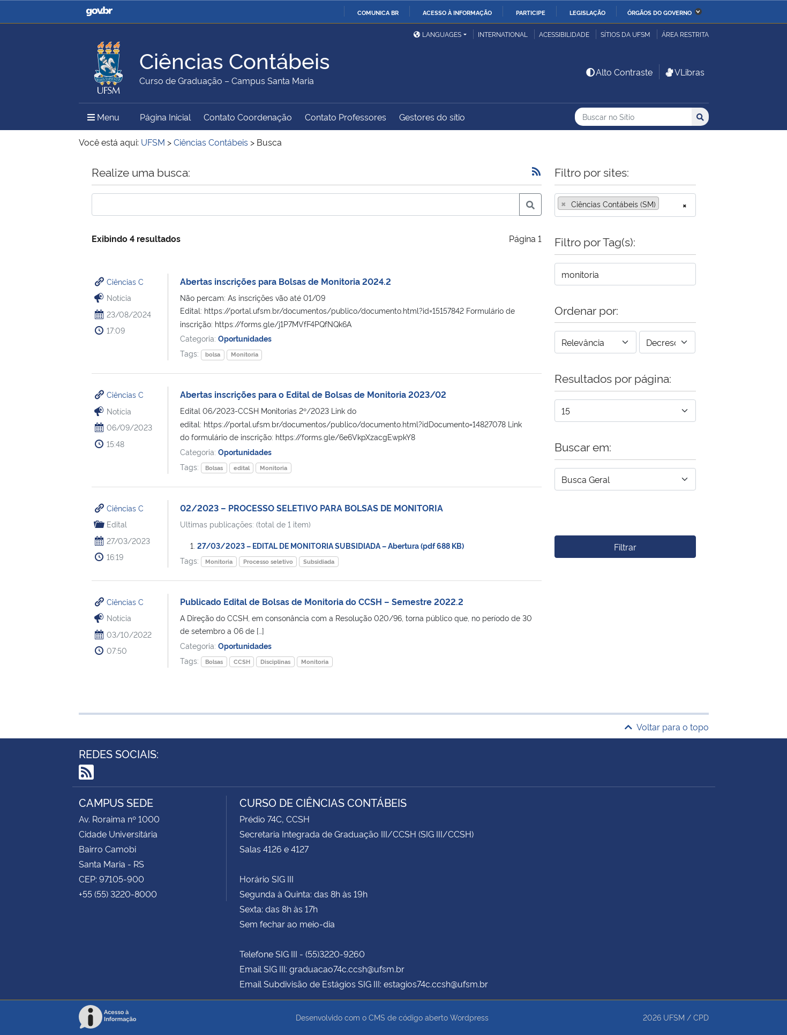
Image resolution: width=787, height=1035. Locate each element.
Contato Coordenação (248, 117)
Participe (530, 12)
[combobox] (625, 205)
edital (242, 468)
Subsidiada (318, 561)
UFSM (674, 1017)
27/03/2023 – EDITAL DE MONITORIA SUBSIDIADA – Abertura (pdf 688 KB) (330, 545)
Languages (437, 34)
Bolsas (214, 468)
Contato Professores (345, 117)
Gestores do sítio (432, 117)
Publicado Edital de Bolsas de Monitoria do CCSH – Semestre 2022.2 (321, 601)
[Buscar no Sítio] (633, 117)
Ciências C (125, 281)
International (503, 34)
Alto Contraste (619, 72)
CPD (701, 1017)
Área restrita (685, 34)
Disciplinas (275, 662)
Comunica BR (378, 12)
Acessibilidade (564, 34)
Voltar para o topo (667, 726)
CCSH (242, 662)
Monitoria (244, 354)
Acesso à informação (457, 12)
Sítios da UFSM (625, 34)
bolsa (212, 354)
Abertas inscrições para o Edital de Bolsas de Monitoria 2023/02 (313, 394)
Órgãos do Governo (659, 12)
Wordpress (469, 1017)
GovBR (99, 11)
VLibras (684, 72)
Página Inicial (165, 117)
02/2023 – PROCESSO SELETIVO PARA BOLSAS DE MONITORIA (311, 507)
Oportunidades (245, 338)
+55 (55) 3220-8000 (118, 894)
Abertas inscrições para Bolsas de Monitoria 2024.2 (285, 281)
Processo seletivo (268, 561)
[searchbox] (665, 204)
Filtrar (625, 547)
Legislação (587, 12)
